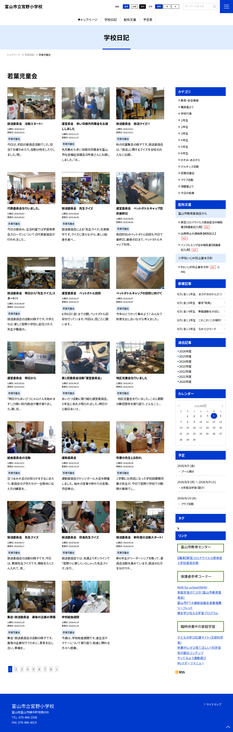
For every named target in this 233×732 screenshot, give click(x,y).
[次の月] (222, 405)
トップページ (89, 19)
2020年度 (185, 381)
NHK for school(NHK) (192, 587)
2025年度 (185, 356)
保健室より (187, 186)
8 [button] (51, 669)
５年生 (184, 147)
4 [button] (27, 669)
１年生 (184, 120)
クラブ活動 (187, 180)
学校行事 (186, 113)
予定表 (147, 19)
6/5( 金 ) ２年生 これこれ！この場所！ (199, 320)
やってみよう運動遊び (191, 658)
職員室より (187, 107)
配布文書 (130, 19)
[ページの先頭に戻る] (228, 727)
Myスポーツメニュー (190, 663)
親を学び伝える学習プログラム (197, 613)
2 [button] (16, 669)
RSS (182, 672)
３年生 (184, 133)
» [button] (56, 669)
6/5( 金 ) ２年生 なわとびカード (196, 329)
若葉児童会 (187, 173)
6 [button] (39, 669)
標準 (159, 6)
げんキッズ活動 (190, 166)
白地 (134, 6)
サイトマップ (213, 704)
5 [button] (33, 669)
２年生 (184, 127)
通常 (126, 6)
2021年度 (185, 376)
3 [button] (22, 669)
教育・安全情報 (189, 100)
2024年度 (185, 361)
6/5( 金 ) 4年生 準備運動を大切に (198, 311)
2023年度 (185, 366)
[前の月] (178, 405)
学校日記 (110, 19)
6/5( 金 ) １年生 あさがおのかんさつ (199, 294)
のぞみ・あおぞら (190, 160)
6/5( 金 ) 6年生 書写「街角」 (194, 303)
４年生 (184, 140)
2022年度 (185, 371)
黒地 (142, 6)
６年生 (184, 153)
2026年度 (185, 351)
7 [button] (45, 669)
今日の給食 (187, 193)
